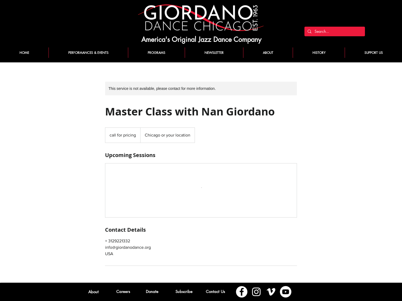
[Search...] (334, 31)
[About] (93, 291)
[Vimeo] (271, 292)
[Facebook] (241, 292)
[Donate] (152, 291)
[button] (184, 291)
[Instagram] (256, 292)
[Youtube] (285, 292)
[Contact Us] (215, 291)
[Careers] (123, 291)
